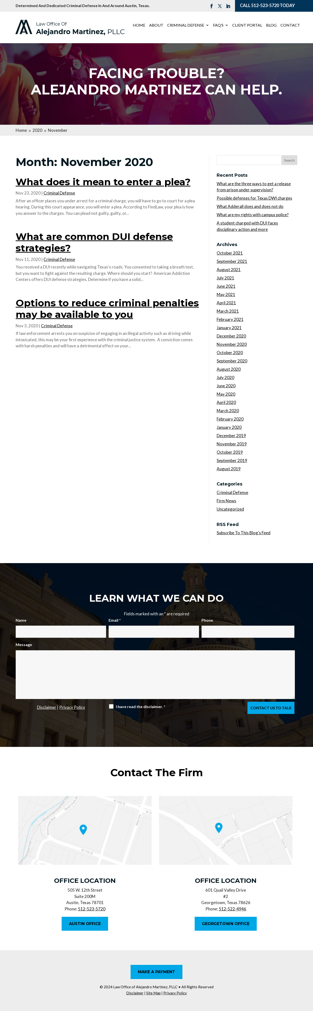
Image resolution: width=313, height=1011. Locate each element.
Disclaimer (46, 707)
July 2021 (225, 277)
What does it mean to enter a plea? (103, 182)
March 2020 (228, 410)
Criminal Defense (185, 25)
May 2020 (226, 394)
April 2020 (226, 402)
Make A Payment (156, 972)
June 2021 (226, 286)
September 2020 (232, 360)
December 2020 (231, 336)
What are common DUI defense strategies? (94, 242)
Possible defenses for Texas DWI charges (254, 198)
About (156, 25)
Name (21, 620)
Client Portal (247, 25)
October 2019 (230, 452)
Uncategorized (230, 509)
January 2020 (229, 427)
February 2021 (230, 319)
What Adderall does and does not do (250, 206)
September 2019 (232, 460)
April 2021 (226, 302)
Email (115, 620)
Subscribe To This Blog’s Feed (243, 532)
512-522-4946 (232, 908)
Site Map (153, 993)
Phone (207, 620)
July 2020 (225, 377)
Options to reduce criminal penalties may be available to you (107, 308)
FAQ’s (218, 25)
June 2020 (226, 385)
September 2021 (232, 261)
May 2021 (226, 294)
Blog (271, 25)
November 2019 (232, 443)
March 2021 (228, 311)
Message (24, 644)
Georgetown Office (225, 923)
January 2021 (229, 327)
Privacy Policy (72, 707)
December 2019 (231, 435)
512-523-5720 (265, 5)
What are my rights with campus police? (253, 214)
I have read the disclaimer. (140, 706)
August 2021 (229, 269)
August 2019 (229, 468)
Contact (290, 25)
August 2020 (229, 369)
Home (139, 25)
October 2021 (230, 253)
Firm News (226, 500)
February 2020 (230, 419)
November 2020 (232, 344)
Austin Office (85, 923)
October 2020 (230, 352)
